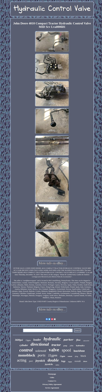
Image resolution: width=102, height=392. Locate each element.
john (71, 345)
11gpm (52, 355)
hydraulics (80, 345)
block (83, 356)
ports (42, 355)
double (53, 360)
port (31, 361)
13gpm (28, 340)
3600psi (19, 339)
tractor (56, 345)
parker (69, 339)
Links (52, 377)
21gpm (62, 356)
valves (57, 365)
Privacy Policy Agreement (51, 384)
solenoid (40, 350)
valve (54, 349)
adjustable (86, 340)
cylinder (24, 345)
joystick (40, 360)
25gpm (70, 361)
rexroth (78, 361)
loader (37, 339)
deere (85, 361)
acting (21, 360)
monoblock (26, 355)
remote (70, 356)
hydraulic (52, 338)
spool (66, 350)
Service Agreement (52, 388)
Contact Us (52, 381)
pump (65, 346)
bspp (63, 361)
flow (78, 340)
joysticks (49, 364)
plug (76, 356)
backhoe (79, 351)
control (26, 350)
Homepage (52, 374)
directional (40, 344)
